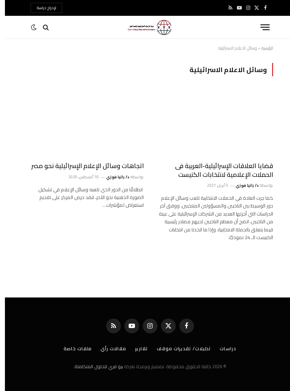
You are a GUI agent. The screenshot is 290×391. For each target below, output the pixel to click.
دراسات (223, 348)
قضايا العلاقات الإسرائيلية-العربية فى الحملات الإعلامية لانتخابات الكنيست (219, 170)
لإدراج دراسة (41, 7)
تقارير (136, 348)
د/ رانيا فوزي (242, 185)
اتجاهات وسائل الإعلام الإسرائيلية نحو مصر (82, 166)
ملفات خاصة (73, 348)
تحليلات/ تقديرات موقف (179, 348)
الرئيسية (262, 48)
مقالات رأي (108, 348)
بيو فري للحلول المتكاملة (94, 366)
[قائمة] (260, 27)
